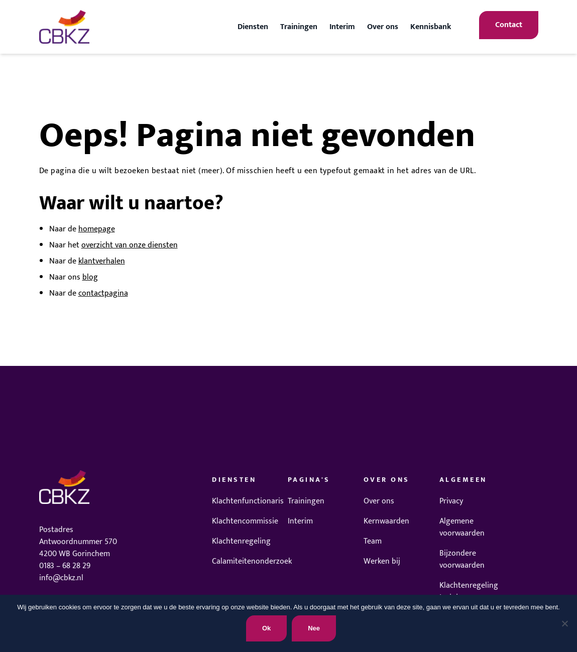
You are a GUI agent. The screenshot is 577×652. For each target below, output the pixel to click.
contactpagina (103, 293)
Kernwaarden (386, 521)
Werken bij (382, 561)
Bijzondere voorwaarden (462, 559)
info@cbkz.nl (61, 578)
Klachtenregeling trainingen (468, 591)
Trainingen (298, 27)
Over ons (382, 27)
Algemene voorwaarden (462, 527)
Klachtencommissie (245, 521)
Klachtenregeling (241, 541)
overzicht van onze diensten (129, 245)
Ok (266, 628)
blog (90, 277)
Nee (314, 628)
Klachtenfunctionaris (248, 501)
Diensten (253, 27)
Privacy (451, 501)
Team (373, 541)
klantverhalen (101, 261)
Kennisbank (430, 27)
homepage (96, 229)
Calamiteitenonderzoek (252, 561)
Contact (508, 25)
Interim (342, 27)
